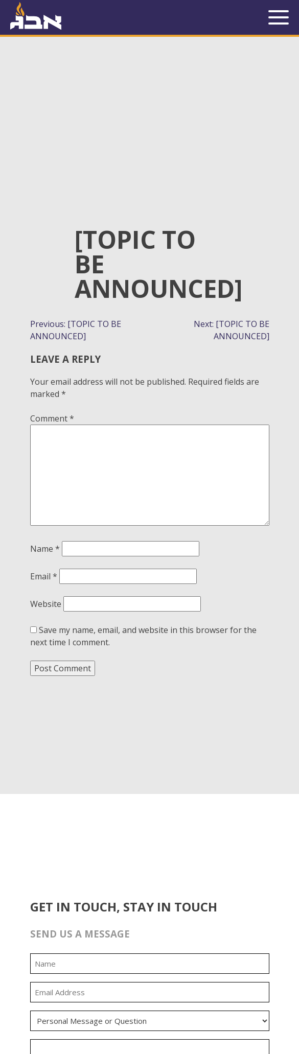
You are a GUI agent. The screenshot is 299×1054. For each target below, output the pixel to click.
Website (45, 604)
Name (45, 548)
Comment (52, 418)
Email (43, 576)
